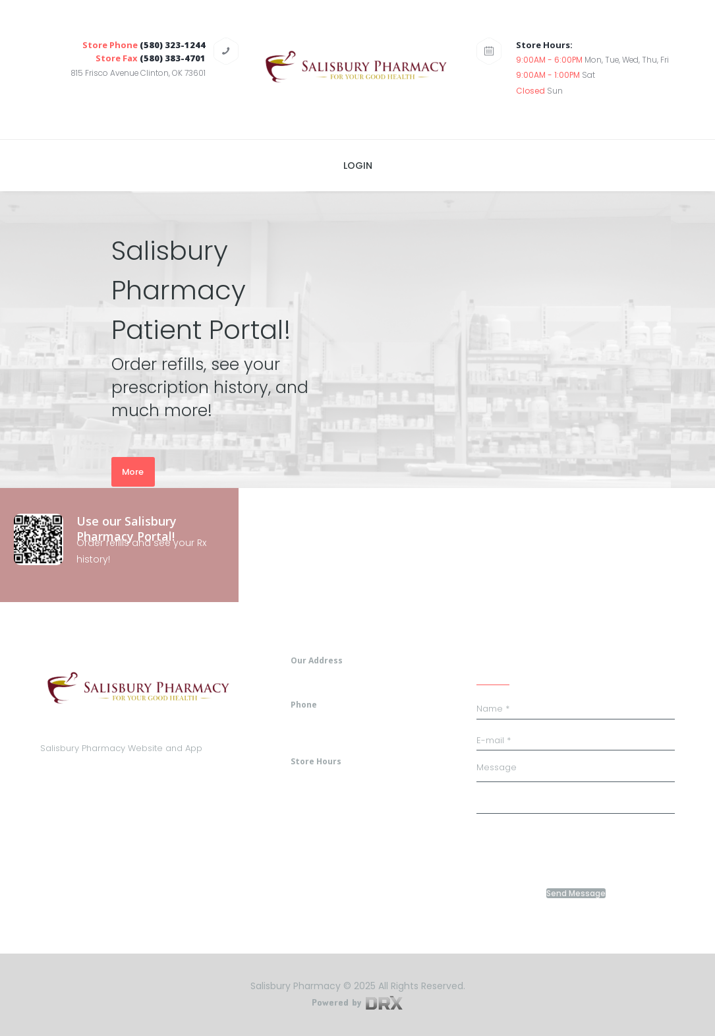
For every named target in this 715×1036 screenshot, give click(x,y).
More (133, 472)
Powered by (357, 1002)
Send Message (576, 893)
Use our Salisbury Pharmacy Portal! (126, 528)
